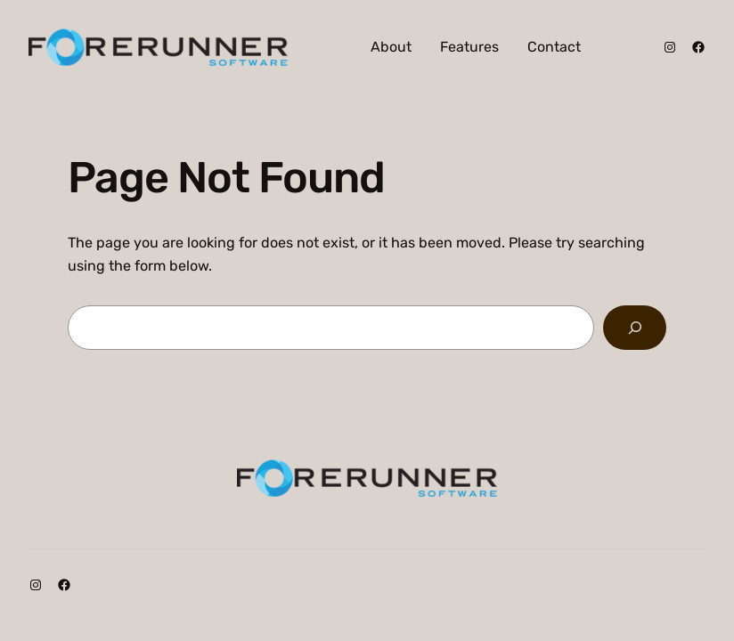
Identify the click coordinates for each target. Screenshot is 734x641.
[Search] (634, 327)
